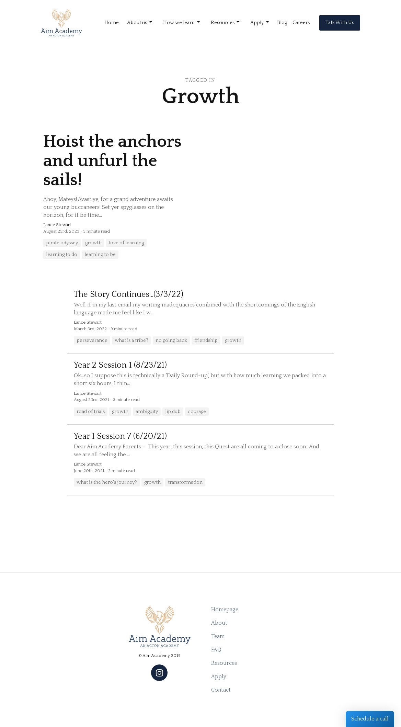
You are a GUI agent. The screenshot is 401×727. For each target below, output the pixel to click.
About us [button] (137, 22)
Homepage (224, 609)
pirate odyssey (62, 243)
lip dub (173, 411)
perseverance (92, 340)
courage (197, 411)
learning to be (100, 254)
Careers (301, 22)
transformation (185, 482)
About (219, 623)
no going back (171, 340)
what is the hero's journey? (107, 482)
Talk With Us (339, 22)
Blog (282, 22)
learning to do (61, 254)
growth (93, 243)
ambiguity (147, 411)
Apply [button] (257, 22)
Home (111, 22)
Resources (224, 663)
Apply (218, 676)
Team (218, 636)
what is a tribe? (131, 340)
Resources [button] (223, 22)
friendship (206, 340)
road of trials (91, 411)
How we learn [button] (179, 22)
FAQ (216, 650)
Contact (221, 690)
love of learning (126, 243)
